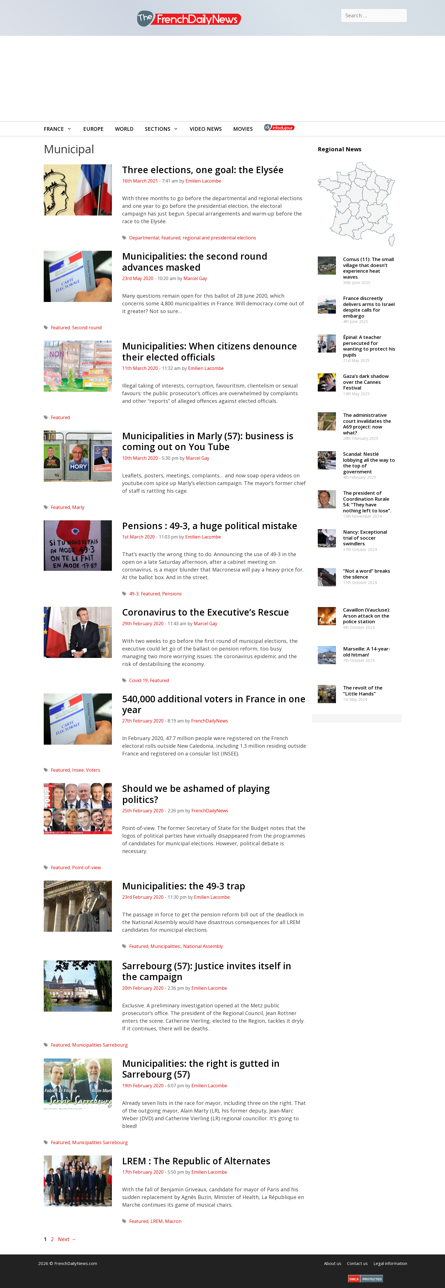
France (61, 129)
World (124, 128)
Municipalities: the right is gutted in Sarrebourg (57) (201, 1068)
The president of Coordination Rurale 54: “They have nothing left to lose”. (367, 501)
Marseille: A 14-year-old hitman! (366, 651)
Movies (243, 128)
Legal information (390, 1263)
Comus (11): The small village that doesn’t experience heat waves (368, 268)
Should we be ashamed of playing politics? (196, 793)
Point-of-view (86, 867)
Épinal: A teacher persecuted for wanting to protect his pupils (369, 346)
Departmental (144, 238)
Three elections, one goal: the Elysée (203, 169)
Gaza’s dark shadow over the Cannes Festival (366, 382)
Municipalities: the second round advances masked (194, 261)
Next (67, 1239)
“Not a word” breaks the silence (366, 574)
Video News (206, 128)
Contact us (357, 1263)
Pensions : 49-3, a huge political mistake (209, 525)
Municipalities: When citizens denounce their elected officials (209, 351)
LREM (157, 1221)
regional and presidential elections (219, 238)
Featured (170, 238)
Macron (173, 1221)
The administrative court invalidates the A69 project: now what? (367, 424)
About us (332, 1263)
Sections (164, 129)
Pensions (172, 594)
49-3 (134, 594)
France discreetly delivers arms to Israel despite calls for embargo (369, 307)
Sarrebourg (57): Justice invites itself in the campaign (206, 971)
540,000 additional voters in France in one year (214, 704)
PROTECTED (372, 1279)
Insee (78, 770)
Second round (87, 327)
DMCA (354, 1279)
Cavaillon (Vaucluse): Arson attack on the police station (366, 615)
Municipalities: (166, 946)
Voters (93, 770)
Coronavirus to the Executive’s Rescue (205, 612)
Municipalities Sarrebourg (100, 1045)
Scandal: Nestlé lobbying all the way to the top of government (369, 463)
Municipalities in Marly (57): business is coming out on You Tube (207, 441)
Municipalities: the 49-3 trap (183, 886)
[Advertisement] (222, 78)
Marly (78, 507)
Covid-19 (138, 680)
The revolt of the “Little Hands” (363, 690)
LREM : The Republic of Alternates (196, 1161)
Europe (93, 128)
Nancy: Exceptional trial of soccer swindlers (365, 538)
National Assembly (203, 946)
